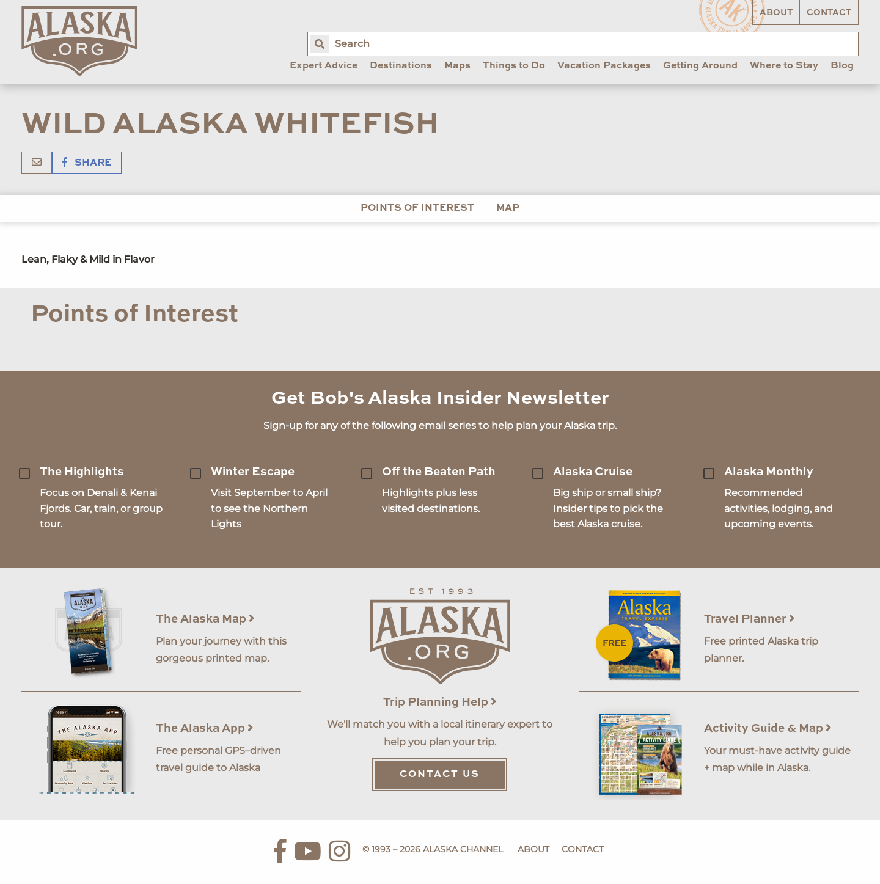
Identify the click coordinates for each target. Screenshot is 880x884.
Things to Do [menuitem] (514, 66)
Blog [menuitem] (842, 66)
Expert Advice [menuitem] (324, 66)
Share (86, 163)
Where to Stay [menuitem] (784, 66)
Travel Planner (749, 619)
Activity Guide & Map (768, 728)
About (776, 13)
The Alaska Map (205, 619)
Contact (829, 13)
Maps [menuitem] (457, 66)
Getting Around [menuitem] (700, 66)
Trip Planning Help (440, 702)
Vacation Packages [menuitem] (604, 66)
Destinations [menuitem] (401, 66)
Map (507, 208)
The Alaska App (205, 728)
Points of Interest (417, 208)
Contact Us (440, 775)
